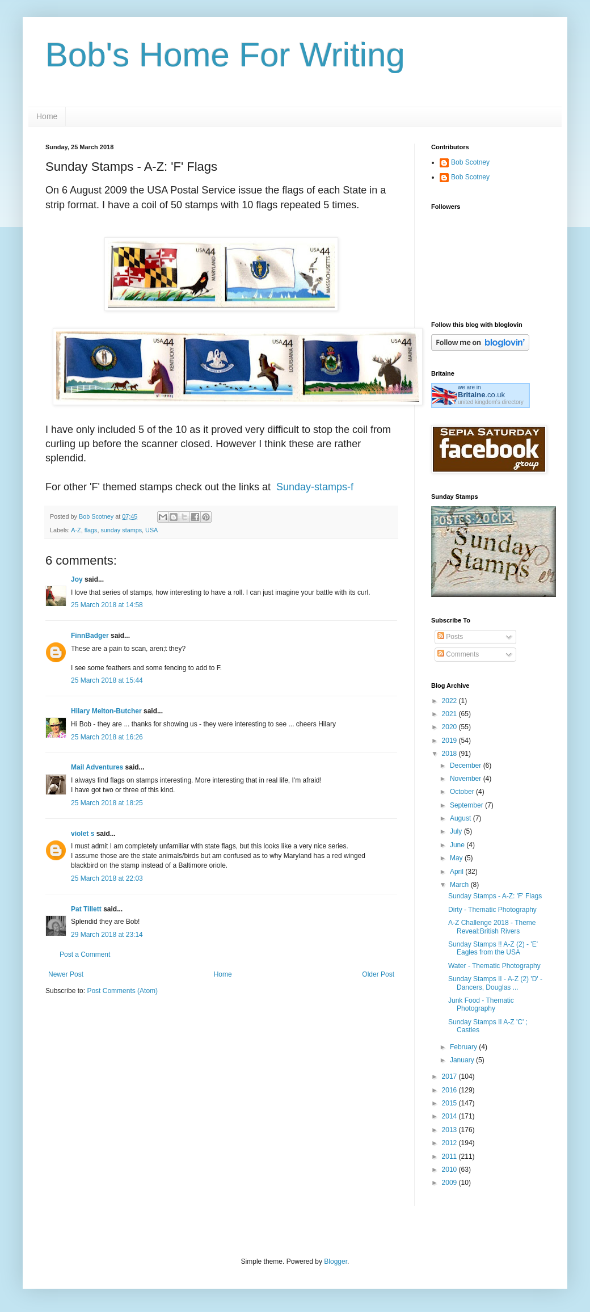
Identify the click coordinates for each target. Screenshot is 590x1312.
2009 (450, 1183)
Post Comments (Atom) (122, 991)
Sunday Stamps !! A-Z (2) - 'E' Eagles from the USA (493, 948)
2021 (450, 714)
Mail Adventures (97, 767)
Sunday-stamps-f (314, 487)
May (457, 858)
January (463, 1060)
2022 (450, 701)
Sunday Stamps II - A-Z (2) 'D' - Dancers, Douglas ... (495, 983)
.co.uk (481, 394)
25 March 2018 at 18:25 (107, 803)
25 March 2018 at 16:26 (107, 737)
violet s (82, 834)
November (466, 779)
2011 (450, 1156)
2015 (450, 1103)
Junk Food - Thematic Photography (481, 1004)
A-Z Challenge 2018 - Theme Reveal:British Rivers (492, 927)
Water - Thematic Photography (494, 966)
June (458, 845)
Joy (77, 579)
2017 (450, 1076)
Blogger (335, 1261)
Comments (458, 654)
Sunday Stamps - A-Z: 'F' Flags (495, 896)
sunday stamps (121, 530)
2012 (450, 1143)
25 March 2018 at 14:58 (107, 605)
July (457, 831)
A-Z (76, 530)
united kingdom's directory (491, 402)
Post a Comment (85, 954)
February (464, 1047)
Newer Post (65, 974)
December (466, 765)
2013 (450, 1130)
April (457, 872)
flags (91, 530)
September (467, 805)
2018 (450, 754)
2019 (450, 741)
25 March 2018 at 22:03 (107, 878)
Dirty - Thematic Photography (492, 910)
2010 (450, 1170)
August (461, 818)
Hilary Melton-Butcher (106, 711)
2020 (450, 727)
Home (46, 116)
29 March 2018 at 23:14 (107, 935)
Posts (450, 637)
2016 (450, 1090)
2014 (450, 1116)
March (460, 885)
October (463, 792)
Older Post (378, 974)
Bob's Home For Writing (225, 55)
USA (151, 530)
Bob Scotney (470, 162)
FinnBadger (90, 636)
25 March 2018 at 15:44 (107, 680)
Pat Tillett (86, 909)
